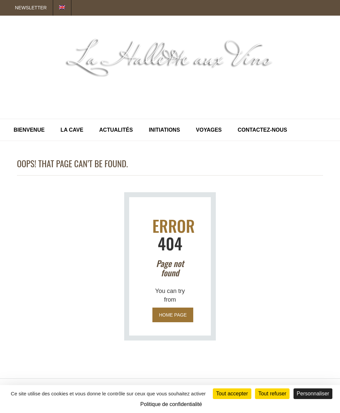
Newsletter (31, 7)
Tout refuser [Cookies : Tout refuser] (272, 393)
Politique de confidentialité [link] (171, 404)
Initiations (164, 130)
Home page (173, 315)
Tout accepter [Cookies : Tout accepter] (232, 393)
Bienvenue (29, 130)
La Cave (71, 130)
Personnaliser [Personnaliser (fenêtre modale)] (313, 393)
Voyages (209, 130)
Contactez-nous (262, 130)
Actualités (116, 130)
